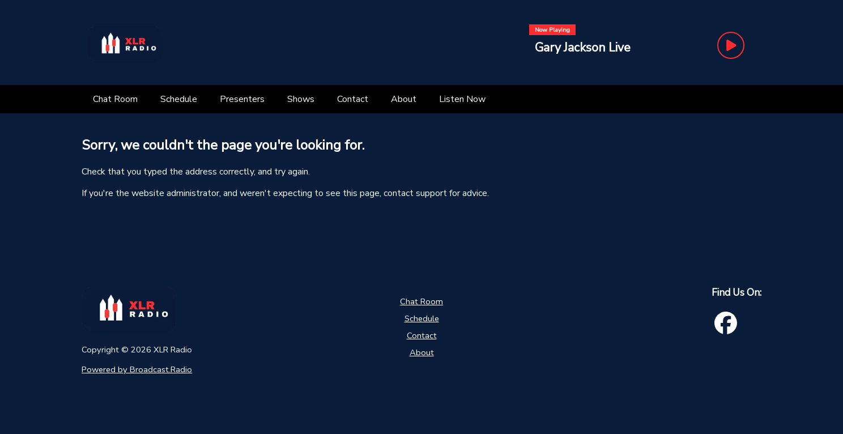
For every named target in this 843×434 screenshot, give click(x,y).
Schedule (422, 318)
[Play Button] (730, 45)
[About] (404, 99)
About (422, 352)
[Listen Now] (462, 99)
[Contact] (353, 99)
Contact (422, 335)
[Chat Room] (115, 99)
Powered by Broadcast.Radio (137, 369)
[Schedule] (178, 99)
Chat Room (421, 301)
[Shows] (301, 99)
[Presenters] (242, 99)
